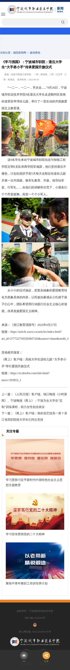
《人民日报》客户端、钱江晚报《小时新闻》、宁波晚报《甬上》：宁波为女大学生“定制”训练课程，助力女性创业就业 (34, 400)
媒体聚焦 (35, 52)
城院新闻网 (19, 52)
